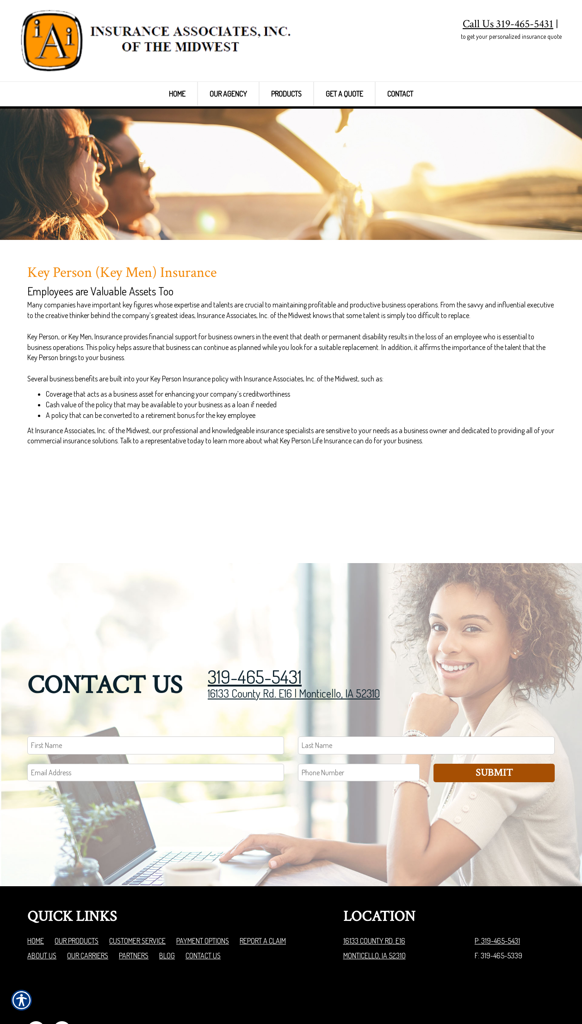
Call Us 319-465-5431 (508, 24)
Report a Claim (263, 890)
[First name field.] (155, 695)
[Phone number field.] (359, 722)
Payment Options (202, 890)
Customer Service (137, 890)
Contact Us (203, 905)
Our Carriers (87, 905)
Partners (134, 905)
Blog (167, 905)
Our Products (77, 890)
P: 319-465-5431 (497, 890)
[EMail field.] (155, 722)
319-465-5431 (255, 626)
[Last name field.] (426, 695)
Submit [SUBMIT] (494, 722)
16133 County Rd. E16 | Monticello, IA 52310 (294, 643)
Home (35, 890)
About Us (41, 905)
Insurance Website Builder (518, 993)
